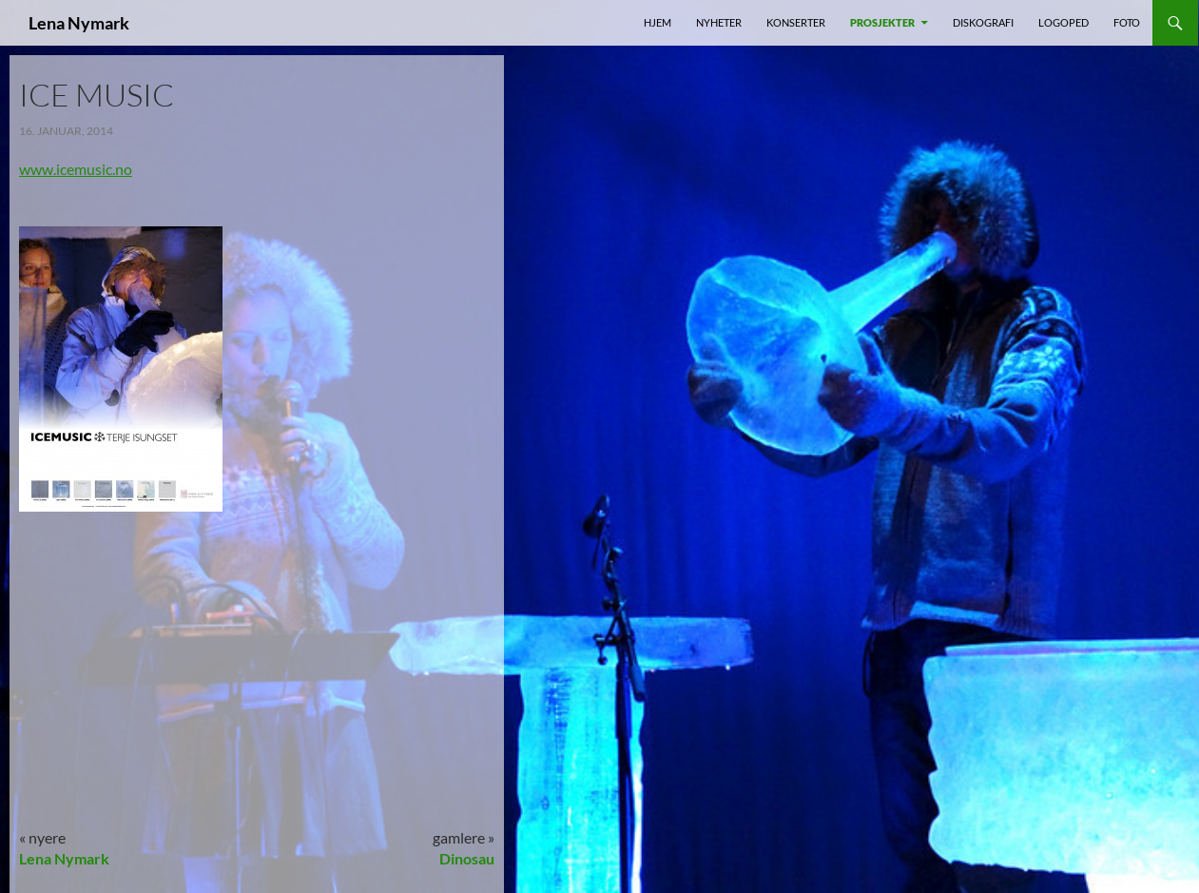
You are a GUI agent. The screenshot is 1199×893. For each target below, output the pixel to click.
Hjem (657, 22)
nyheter (719, 22)
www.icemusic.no (75, 169)
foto (1126, 22)
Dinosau (466, 858)
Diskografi (983, 22)
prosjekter (882, 22)
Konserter (795, 22)
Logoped (1063, 22)
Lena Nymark (79, 22)
